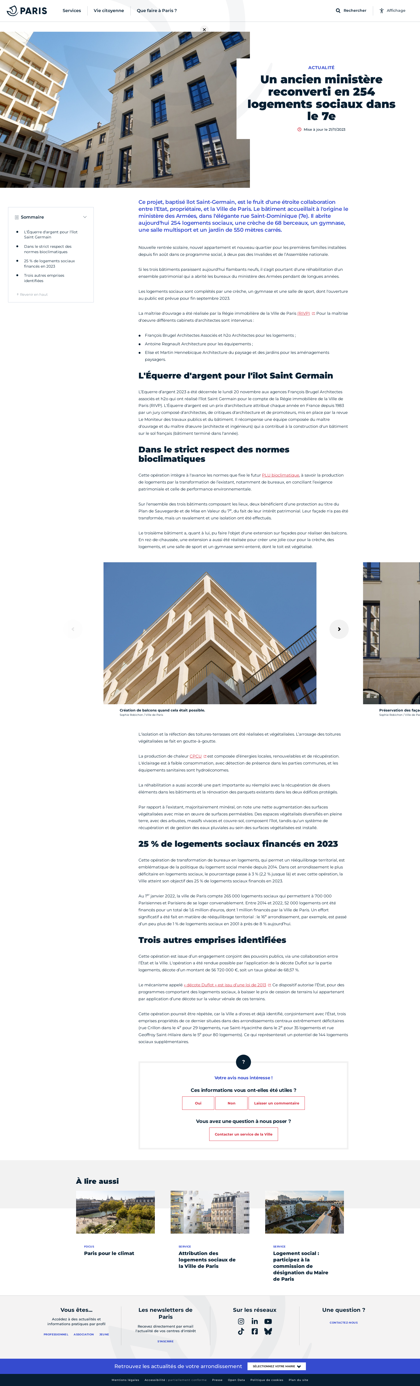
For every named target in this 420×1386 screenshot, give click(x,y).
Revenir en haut (34, 294)
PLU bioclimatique (280, 475)
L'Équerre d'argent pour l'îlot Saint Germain (51, 235)
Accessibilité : (176, 1380)
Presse (217, 1380)
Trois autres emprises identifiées (44, 278)
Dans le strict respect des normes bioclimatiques (48, 249)
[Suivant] (339, 629)
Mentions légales (125, 1380)
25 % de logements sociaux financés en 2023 (49, 264)
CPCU (196, 756)
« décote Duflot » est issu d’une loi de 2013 (225, 984)
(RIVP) (303, 313)
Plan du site (298, 1380)
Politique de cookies (266, 1380)
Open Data (236, 1380)
